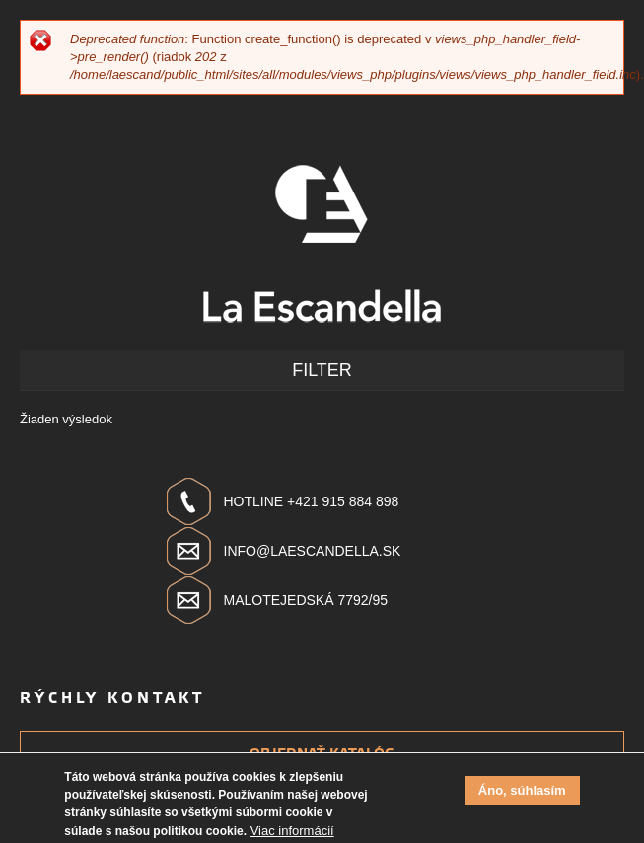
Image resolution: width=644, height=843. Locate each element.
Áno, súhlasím (522, 795)
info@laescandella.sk (312, 551)
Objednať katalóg (322, 753)
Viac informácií (292, 835)
